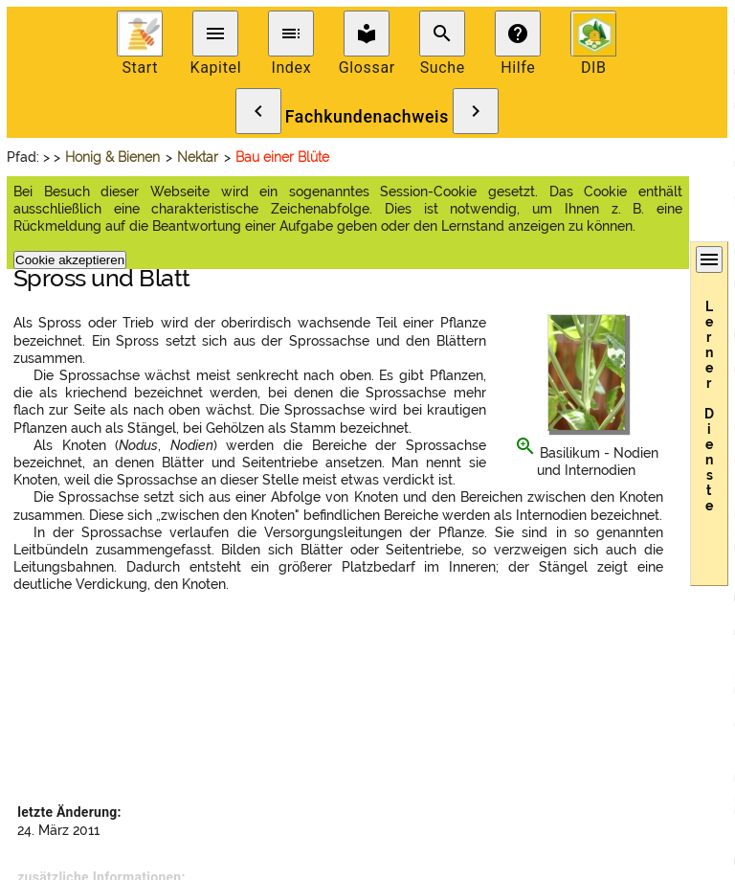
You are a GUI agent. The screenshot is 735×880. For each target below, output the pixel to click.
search (442, 33)
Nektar (197, 157)
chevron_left (258, 111)
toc (290, 33)
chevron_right (475, 111)
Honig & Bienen (112, 157)
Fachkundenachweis (367, 116)
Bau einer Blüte (282, 157)
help (517, 33)
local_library (366, 33)
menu (215, 33)
